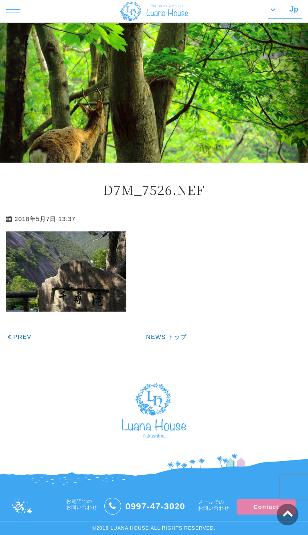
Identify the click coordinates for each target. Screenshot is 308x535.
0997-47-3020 (155, 506)
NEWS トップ (166, 336)
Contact (266, 506)
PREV (19, 336)
